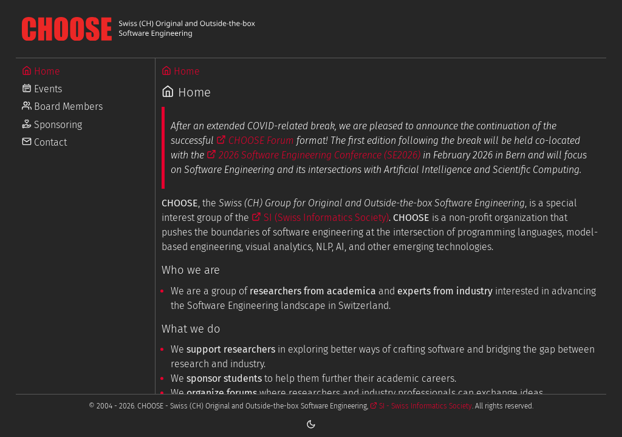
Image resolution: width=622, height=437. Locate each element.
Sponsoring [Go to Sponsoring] (52, 124)
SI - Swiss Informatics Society (421, 406)
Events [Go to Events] (42, 89)
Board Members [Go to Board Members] (62, 106)
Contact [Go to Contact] (44, 142)
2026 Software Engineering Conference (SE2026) (313, 155)
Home (181, 71)
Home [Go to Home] (41, 71)
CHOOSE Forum (255, 140)
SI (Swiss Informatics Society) (320, 217)
